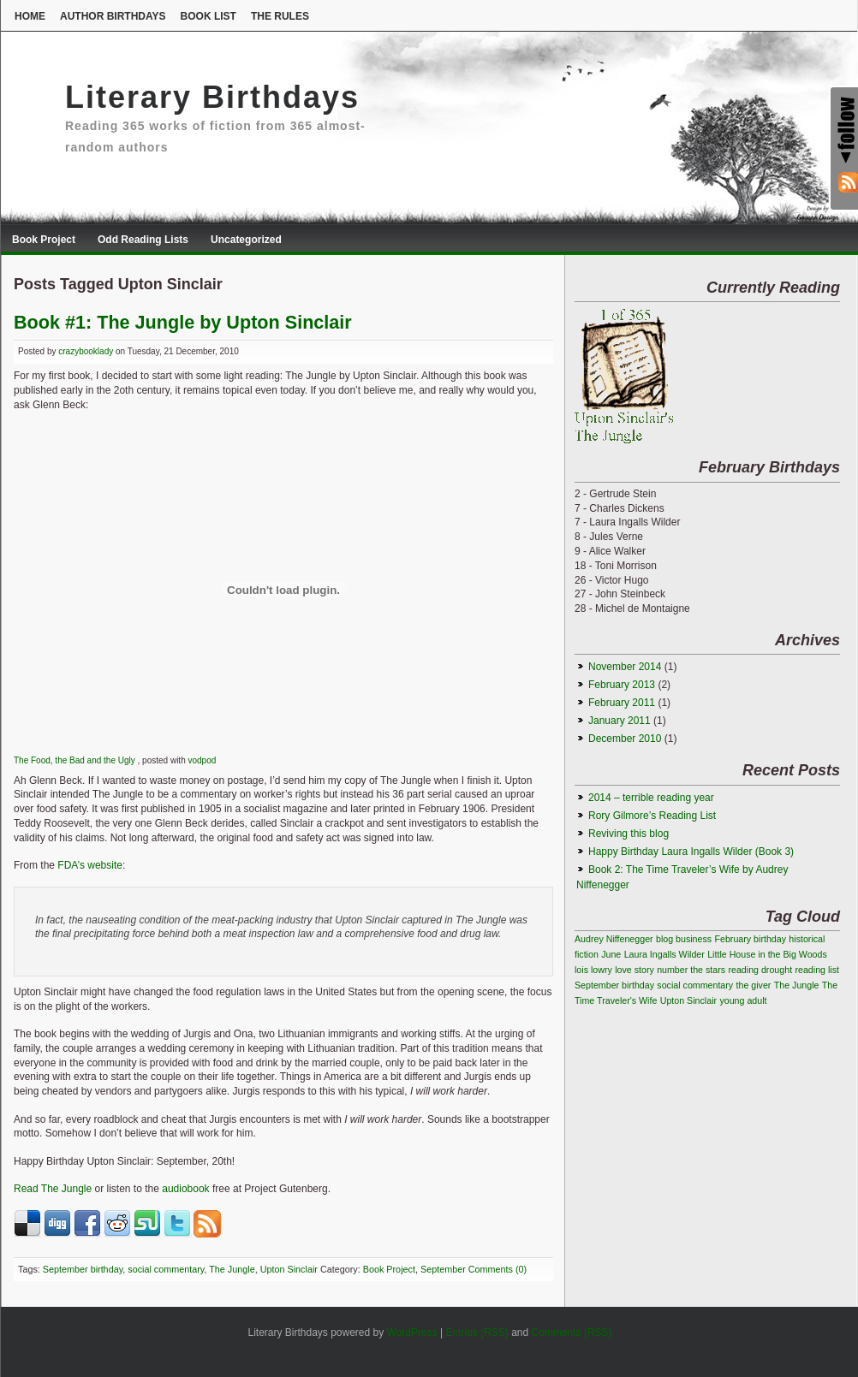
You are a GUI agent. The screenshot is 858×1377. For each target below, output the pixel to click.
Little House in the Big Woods (767, 954)
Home (30, 16)
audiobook (185, 1189)
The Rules (280, 16)
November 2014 (624, 667)
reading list (817, 969)
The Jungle (231, 1269)
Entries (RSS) (476, 1332)
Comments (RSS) (572, 1332)
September (443, 1269)
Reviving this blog (628, 834)
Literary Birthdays (212, 97)
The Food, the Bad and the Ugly (76, 760)
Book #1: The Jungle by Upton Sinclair (183, 322)
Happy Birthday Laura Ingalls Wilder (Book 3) (691, 852)
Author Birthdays (113, 16)
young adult (742, 1000)
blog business (684, 939)
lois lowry (593, 969)
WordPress (412, 1332)
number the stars (691, 969)
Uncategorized (246, 240)
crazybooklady (85, 351)
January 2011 (619, 721)
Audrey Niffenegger (614, 939)
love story (634, 969)
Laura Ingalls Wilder (664, 954)
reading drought (760, 969)
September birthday (82, 1269)
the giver (754, 985)
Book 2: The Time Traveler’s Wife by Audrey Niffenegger (682, 877)
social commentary (166, 1269)
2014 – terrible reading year (651, 798)
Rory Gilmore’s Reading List (652, 816)
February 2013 (621, 685)
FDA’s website (89, 865)
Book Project (43, 240)
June (611, 954)
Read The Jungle (53, 1189)
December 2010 (624, 739)
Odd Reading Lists (143, 240)
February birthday (750, 939)
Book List (208, 16)
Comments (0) (497, 1269)
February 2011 (621, 703)
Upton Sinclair (289, 1269)
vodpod (202, 760)
